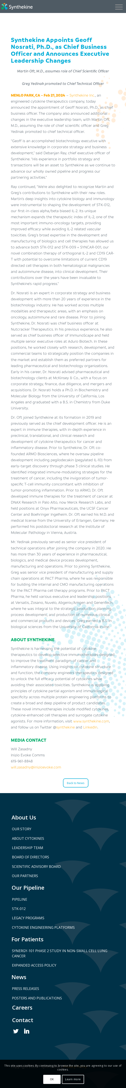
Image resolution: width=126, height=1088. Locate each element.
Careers (22, 1007)
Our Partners (25, 875)
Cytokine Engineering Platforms (43, 927)
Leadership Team (27, 847)
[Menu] (117, 6)
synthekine (65, 727)
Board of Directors (30, 857)
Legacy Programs (28, 918)
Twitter (16, 1031)
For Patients (27, 939)
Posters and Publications (37, 998)
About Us (24, 817)
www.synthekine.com (91, 721)
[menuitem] (118, 6)
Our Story (21, 829)
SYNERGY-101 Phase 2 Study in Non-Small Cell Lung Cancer (59, 953)
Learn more (73, 1079)
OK (52, 1079)
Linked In (27, 1031)
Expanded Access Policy (34, 965)
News (19, 977)
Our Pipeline (28, 887)
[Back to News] (75, 782)
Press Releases (25, 988)
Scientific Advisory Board (36, 866)
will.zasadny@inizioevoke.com (36, 767)
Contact (22, 1020)
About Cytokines (28, 838)
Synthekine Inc (82, 95)
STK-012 (19, 908)
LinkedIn (90, 727)
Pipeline (19, 899)
